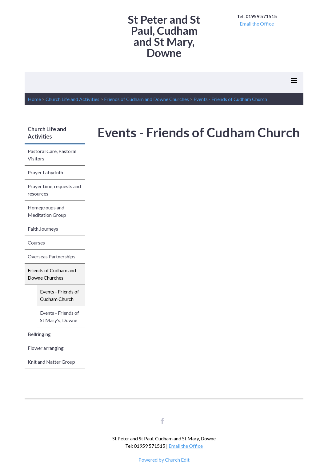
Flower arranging (46, 348)
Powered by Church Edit (164, 460)
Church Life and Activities (72, 99)
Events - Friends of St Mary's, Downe (59, 316)
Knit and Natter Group (51, 362)
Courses (36, 242)
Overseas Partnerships (51, 256)
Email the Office (257, 23)
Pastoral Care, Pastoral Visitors (52, 154)
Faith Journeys (43, 229)
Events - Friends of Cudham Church (230, 99)
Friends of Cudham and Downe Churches (146, 99)
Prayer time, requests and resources (54, 189)
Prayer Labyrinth (45, 172)
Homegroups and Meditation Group (47, 211)
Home (34, 99)
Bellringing (39, 334)
